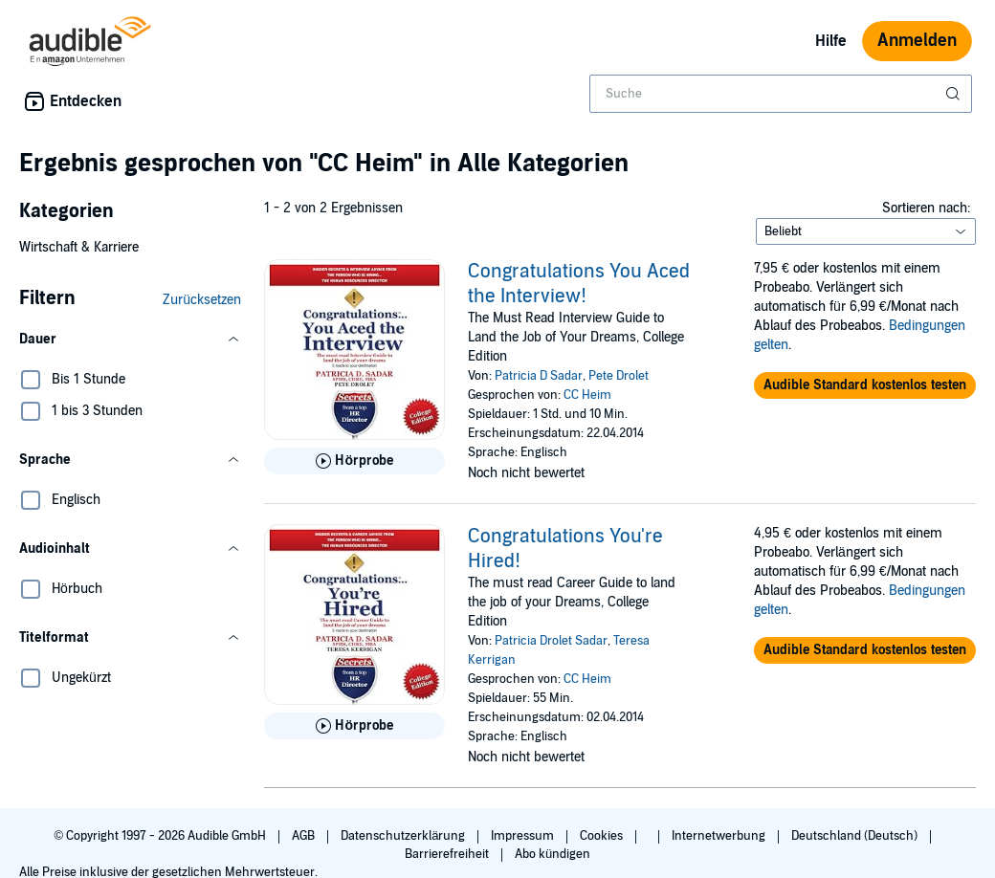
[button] (130, 339)
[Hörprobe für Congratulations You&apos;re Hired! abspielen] (354, 726)
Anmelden (917, 41)
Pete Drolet (618, 376)
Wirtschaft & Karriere (79, 247)
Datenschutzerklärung (404, 836)
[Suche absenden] (955, 94)
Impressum (524, 836)
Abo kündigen (552, 854)
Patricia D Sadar (539, 376)
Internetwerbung (720, 836)
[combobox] (780, 94)
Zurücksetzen (202, 300)
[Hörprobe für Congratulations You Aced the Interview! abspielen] (354, 461)
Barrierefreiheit (448, 854)
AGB (305, 836)
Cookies (603, 836)
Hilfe (831, 41)
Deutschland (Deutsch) (855, 836)
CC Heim (587, 395)
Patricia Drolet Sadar (551, 640)
